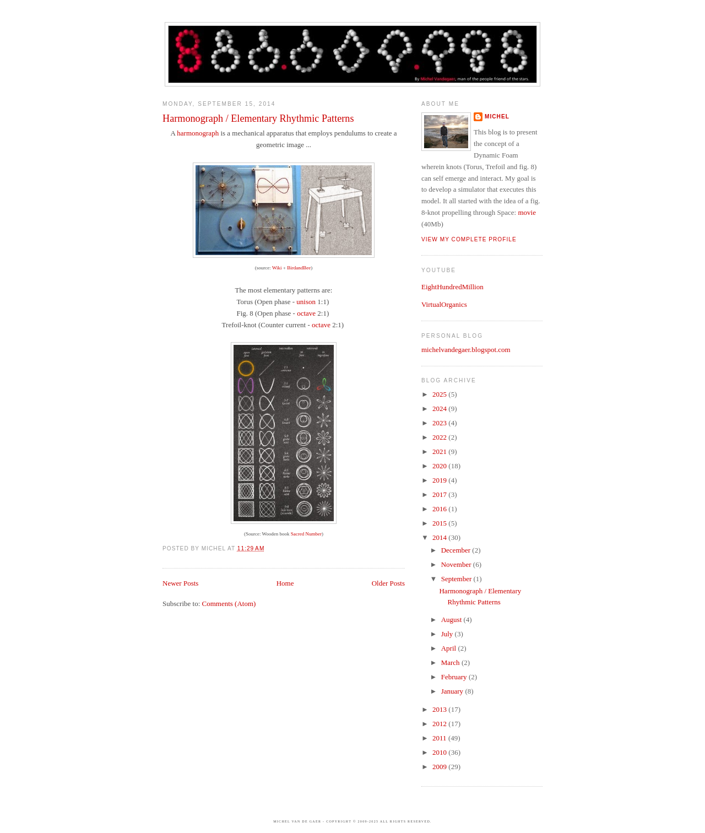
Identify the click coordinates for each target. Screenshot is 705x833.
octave (306, 313)
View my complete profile (469, 239)
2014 (440, 537)
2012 (440, 724)
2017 (440, 494)
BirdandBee (299, 268)
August (452, 619)
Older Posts (388, 583)
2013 (440, 709)
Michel (497, 116)
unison (306, 302)
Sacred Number (306, 534)
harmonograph (198, 133)
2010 (440, 752)
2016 (440, 509)
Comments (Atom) (229, 603)
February (455, 677)
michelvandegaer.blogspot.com (466, 349)
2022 (440, 437)
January (453, 691)
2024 (440, 408)
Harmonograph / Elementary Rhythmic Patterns (258, 118)
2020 (440, 466)
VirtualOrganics (444, 304)
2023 (440, 423)
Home (285, 583)
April (449, 648)
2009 (440, 766)
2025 (440, 394)
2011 (440, 738)
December (457, 550)
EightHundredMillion (452, 287)
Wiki (277, 268)
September (457, 579)
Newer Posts (180, 583)
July (448, 634)
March (451, 662)
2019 (440, 480)
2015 (440, 523)
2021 (440, 451)
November (457, 564)
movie (527, 212)
